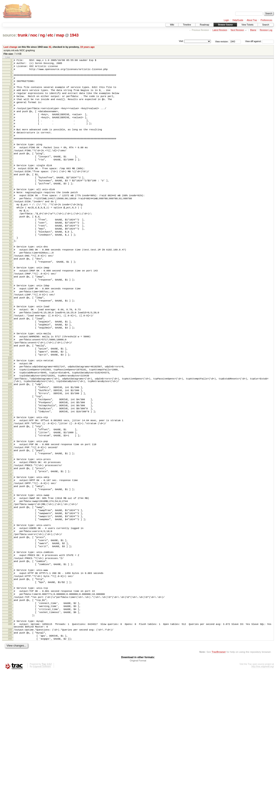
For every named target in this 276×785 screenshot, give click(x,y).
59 (10, 269)
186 (10, 726)
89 (10, 376)
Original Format (138, 773)
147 (10, 586)
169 (10, 665)
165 (10, 651)
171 (10, 672)
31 (10, 168)
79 (10, 340)
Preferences (266, 20)
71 (10, 312)
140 (10, 561)
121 (10, 494)
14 (10, 107)
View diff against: (259, 41)
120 (10, 491)
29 (10, 161)
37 (10, 189)
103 (10, 426)
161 (10, 637)
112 (10, 462)
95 (10, 397)
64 (10, 287)
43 (10, 211)
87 (10, 369)
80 (10, 344)
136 (10, 548)
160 (10, 633)
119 (10, 487)
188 (10, 733)
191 (10, 747)
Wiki (172, 25)
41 (10, 204)
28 (10, 158)
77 (10, 333)
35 (10, 183)
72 (10, 315)
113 (10, 466)
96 (10, 401)
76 (10, 329)
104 (10, 429)
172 (10, 676)
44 (10, 214)
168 (10, 662)
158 (10, 626)
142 (10, 569)
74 (10, 323)
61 (10, 277)
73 (10, 319)
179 (10, 700)
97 (10, 405)
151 (10, 601)
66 (10, 294)
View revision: (222, 41)
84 (10, 358)
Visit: (181, 41)
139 (10, 558)
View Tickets (247, 25)
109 (10, 451)
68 (10, 302)
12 (10, 99)
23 (10, 140)
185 (10, 722)
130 (10, 526)
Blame (253, 30)
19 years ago (87, 47)
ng (42, 35)
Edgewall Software (42, 779)
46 (10, 222)
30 (10, 165)
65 (10, 291)
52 (10, 244)
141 (10, 565)
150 (10, 597)
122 (10, 498)
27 (10, 154)
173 (10, 679)
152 (10, 605)
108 (10, 447)
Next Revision (237, 30)
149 (10, 594)
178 (10, 697)
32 (10, 172)
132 (10, 534)
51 (10, 240)
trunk (23, 35)
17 (10, 118)
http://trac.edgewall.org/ (262, 779)
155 (10, 615)
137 (10, 551)
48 (10, 229)
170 (10, 668)
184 (10, 719)
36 (10, 186)
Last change (10, 47)
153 (10, 608)
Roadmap (204, 25)
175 (10, 687)
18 (10, 121)
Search (265, 25)
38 (10, 193)
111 (10, 458)
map (60, 35)
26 (10, 151)
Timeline (187, 25)
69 (10, 305)
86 (10, 365)
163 (10, 644)
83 (10, 354)
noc (33, 35)
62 (10, 280)
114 (10, 469)
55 (10, 255)
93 (10, 390)
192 (10, 751)
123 (10, 502)
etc (50, 35)
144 (10, 576)
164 (10, 647)
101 (10, 418)
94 (10, 394)
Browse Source (225, 25)
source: (10, 35)
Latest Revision (219, 30)
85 (10, 361)
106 (10, 437)
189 (10, 740)
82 (10, 351)
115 (10, 473)
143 (10, 573)
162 (10, 641)
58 (10, 266)
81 (10, 348)
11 (10, 96)
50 (10, 236)
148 (10, 590)
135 (10, 544)
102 (10, 422)
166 (10, 654)
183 (10, 715)
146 (10, 583)
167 (10, 658)
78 (10, 337)
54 (10, 251)
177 (10, 693)
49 (10, 233)
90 (10, 380)
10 (10, 92)
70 (10, 308)
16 (10, 114)
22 (10, 136)
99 (10, 412)
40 (10, 200)
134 (10, 540)
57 (10, 262)
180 (10, 704)
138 (10, 555)
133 (10, 537)
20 (10, 129)
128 (10, 519)
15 (10, 110)
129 (10, 523)
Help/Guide (237, 20)
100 (10, 416)
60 (10, 273)
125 (10, 509)
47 (10, 225)
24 (10, 143)
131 (10, 530)
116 (10, 477)
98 (10, 408)
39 (10, 197)
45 (10, 218)
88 (10, 372)
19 (10, 125)
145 (10, 579)
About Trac (252, 20)
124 (10, 505)
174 (10, 683)
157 (10, 622)
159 (10, 630)
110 (10, 455)
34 (10, 179)
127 (10, 515)
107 (10, 440)
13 (10, 103)
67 (10, 298)
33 (10, 176)
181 (10, 708)
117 (10, 480)
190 (10, 743)
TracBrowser (219, 764)
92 (10, 386)
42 (50, 47)
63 (10, 283)
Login (226, 20)
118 (10, 484)
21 (10, 132)
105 (10, 433)
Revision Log (266, 30)
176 (10, 689)
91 (10, 383)
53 (10, 247)
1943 (74, 35)
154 (10, 612)
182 (10, 711)
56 (10, 258)
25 (10, 147)
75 (10, 326)
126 (10, 513)
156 (10, 619)
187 (10, 729)
